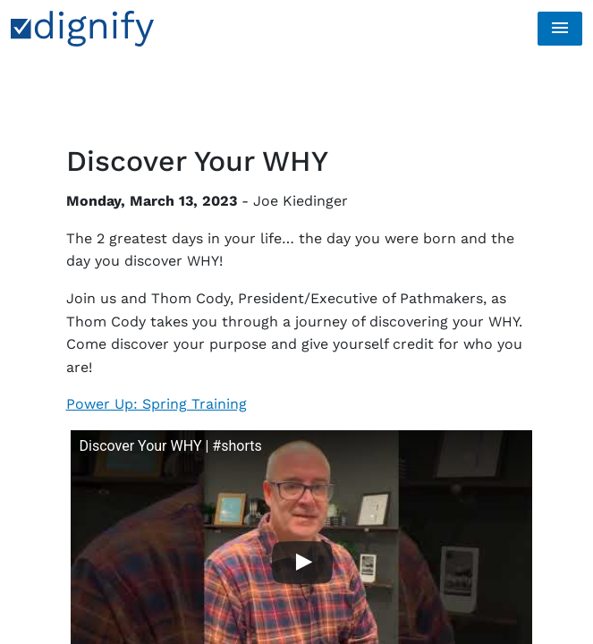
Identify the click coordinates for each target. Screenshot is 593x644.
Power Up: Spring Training (156, 403)
